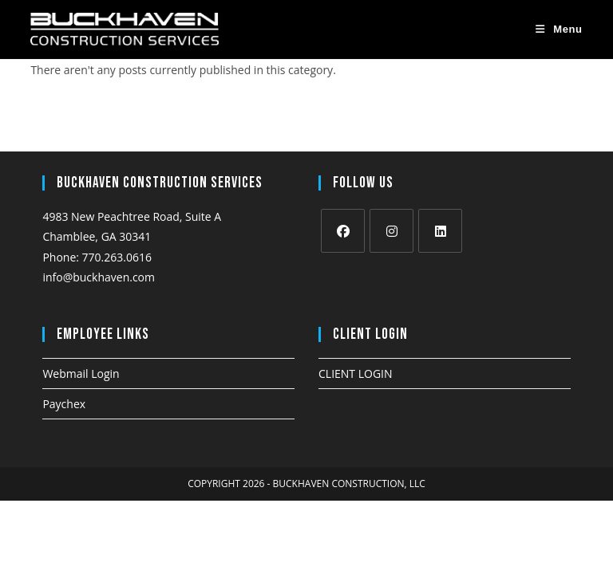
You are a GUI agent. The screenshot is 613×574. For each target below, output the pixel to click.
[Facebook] (343, 231)
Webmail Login (80, 373)
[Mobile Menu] (559, 29)
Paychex (63, 403)
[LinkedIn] (440, 231)
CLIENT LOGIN (355, 373)
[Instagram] (391, 231)
